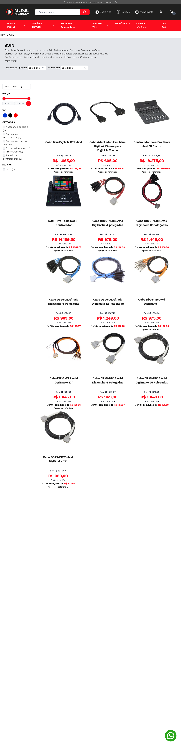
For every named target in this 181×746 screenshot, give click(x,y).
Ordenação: (54, 67)
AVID (11, 34)
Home (3, 34)
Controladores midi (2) (18, 148)
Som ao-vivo (97, 25)
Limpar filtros (13, 86)
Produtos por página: (16, 67)
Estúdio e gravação (37, 25)
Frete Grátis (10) (14, 151)
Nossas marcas (11, 25)
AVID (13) (10, 169)
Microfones (121, 23)
